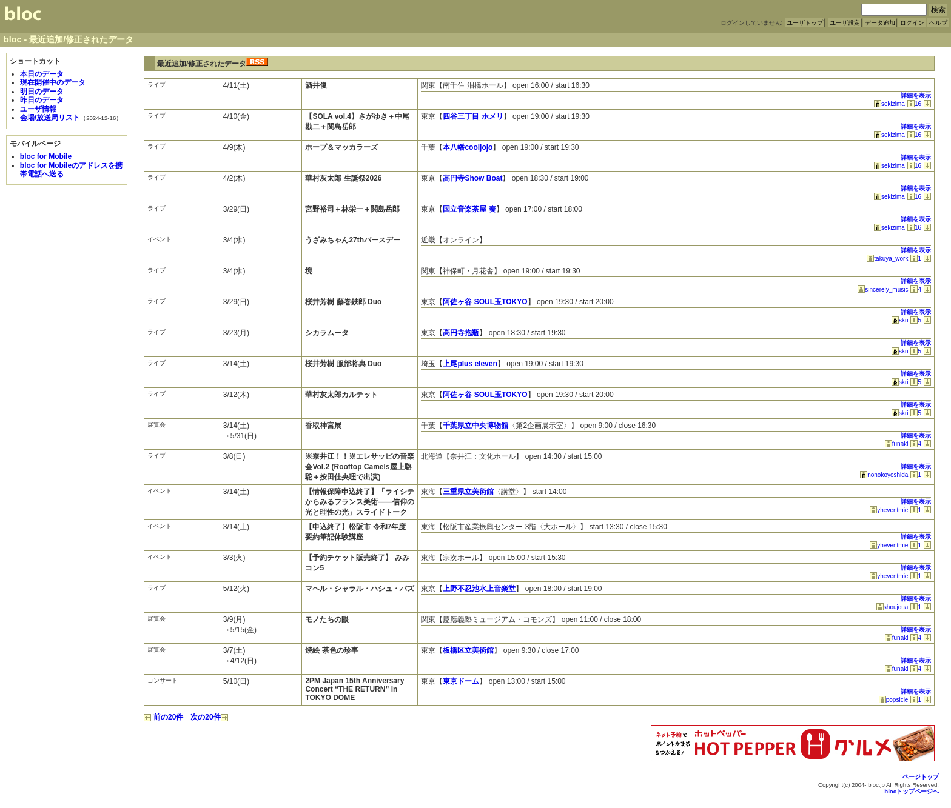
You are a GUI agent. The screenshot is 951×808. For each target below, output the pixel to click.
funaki (897, 444)
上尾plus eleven (470, 363)
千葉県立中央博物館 (475, 425)
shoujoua (892, 607)
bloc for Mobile (46, 156)
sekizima (889, 104)
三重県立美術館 (468, 491)
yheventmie (889, 510)
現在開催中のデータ (53, 82)
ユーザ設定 (845, 22)
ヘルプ (938, 22)
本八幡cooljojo (467, 147)
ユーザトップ (805, 22)
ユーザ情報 (38, 109)
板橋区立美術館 (468, 650)
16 (914, 104)
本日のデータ (42, 74)
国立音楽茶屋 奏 (469, 209)
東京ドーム (461, 681)
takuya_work (887, 258)
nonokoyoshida (884, 475)
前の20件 (163, 717)
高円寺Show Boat (472, 178)
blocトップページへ (911, 791)
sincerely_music (883, 289)
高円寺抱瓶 (461, 333)
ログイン (912, 22)
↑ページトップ (919, 776)
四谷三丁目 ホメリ (473, 116)
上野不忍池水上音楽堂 (479, 588)
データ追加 (880, 22)
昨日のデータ (42, 100)
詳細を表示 (916, 95)
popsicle (894, 699)
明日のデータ (42, 91)
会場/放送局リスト (50, 117)
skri (900, 320)
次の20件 (208, 717)
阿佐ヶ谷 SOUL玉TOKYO (485, 302)
